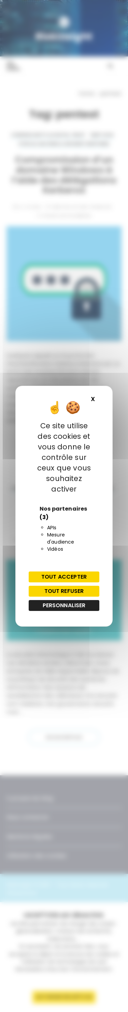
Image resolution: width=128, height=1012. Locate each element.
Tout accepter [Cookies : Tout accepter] (64, 577)
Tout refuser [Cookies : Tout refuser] (64, 591)
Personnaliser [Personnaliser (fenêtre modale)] (64, 605)
